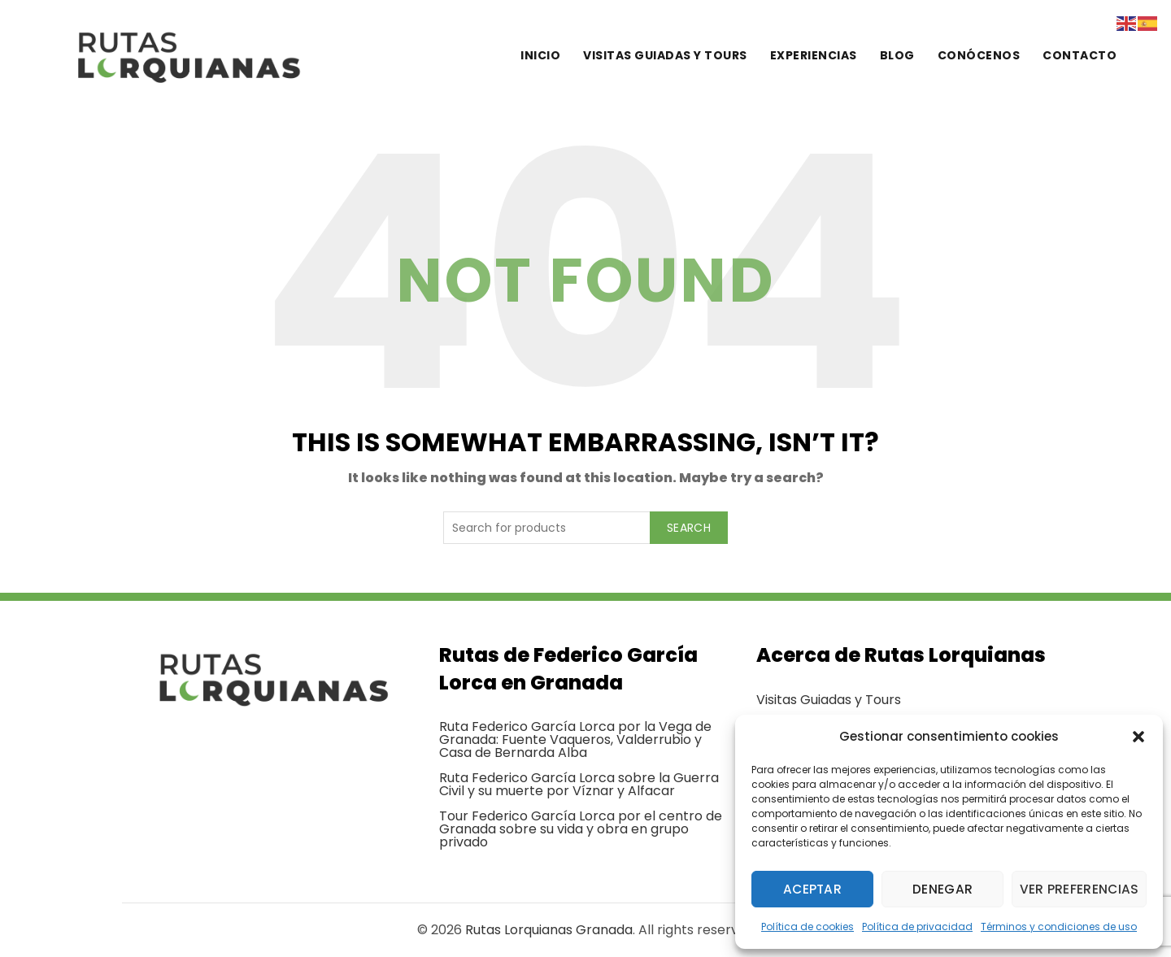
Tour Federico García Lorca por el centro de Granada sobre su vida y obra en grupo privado (580, 829)
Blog (897, 55)
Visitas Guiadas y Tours (828, 699)
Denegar (944, 889)
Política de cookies (807, 926)
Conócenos (979, 55)
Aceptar (813, 889)
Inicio (540, 55)
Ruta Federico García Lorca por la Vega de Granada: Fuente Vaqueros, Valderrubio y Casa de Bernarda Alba (575, 739)
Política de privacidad (917, 926)
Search (689, 528)
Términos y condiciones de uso (1059, 926)
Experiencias (813, 55)
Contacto (1080, 55)
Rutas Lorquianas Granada (549, 929)
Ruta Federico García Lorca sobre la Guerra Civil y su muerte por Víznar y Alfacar (579, 784)
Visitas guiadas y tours (665, 55)
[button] (1138, 737)
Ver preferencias (1080, 889)
